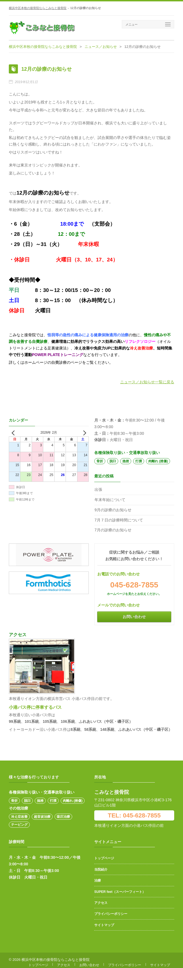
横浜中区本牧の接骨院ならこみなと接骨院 (37, 8)
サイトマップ (104, 921)
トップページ (104, 855)
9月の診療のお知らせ (113, 506)
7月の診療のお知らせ (113, 526)
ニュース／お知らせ (101, 47)
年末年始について (110, 496)
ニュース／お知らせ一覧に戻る (147, 378)
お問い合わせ (134, 613)
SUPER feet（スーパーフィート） (120, 888)
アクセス (100, 899)
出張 (98, 486)
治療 (97, 877)
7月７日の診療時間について (119, 516)
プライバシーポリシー (110, 910)
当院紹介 (100, 866)
